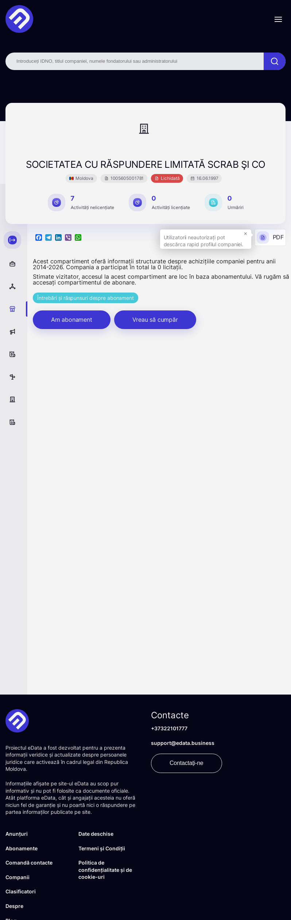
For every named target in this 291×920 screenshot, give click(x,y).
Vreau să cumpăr (155, 319)
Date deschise (95, 834)
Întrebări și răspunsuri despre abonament (85, 298)
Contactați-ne (186, 763)
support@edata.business (182, 743)
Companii (17, 877)
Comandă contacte (29, 862)
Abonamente (21, 848)
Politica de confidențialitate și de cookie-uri (105, 869)
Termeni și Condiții (101, 848)
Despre (14, 906)
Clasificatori (20, 891)
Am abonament (71, 319)
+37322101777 (169, 728)
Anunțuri (16, 834)
